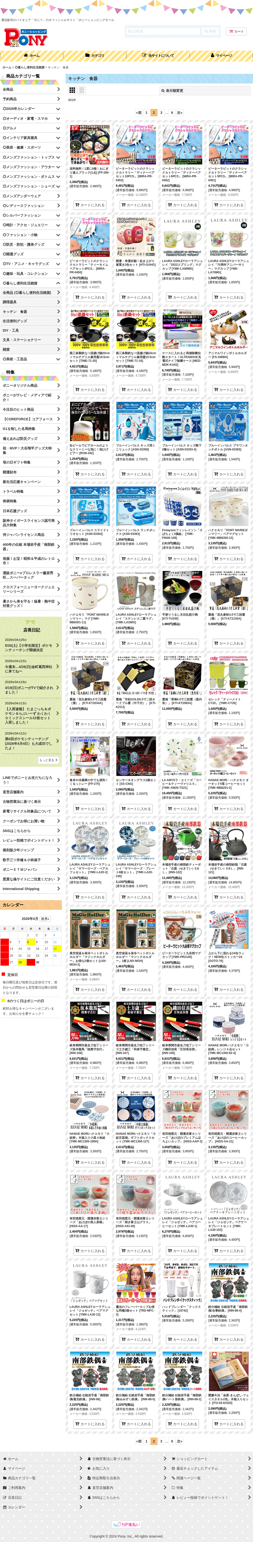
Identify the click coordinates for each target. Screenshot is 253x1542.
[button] (158, 56)
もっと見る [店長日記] (48, 760)
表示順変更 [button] (172, 91)
